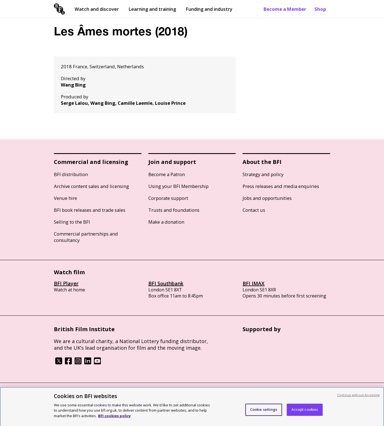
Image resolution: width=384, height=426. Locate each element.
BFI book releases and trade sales (89, 210)
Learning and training (152, 9)
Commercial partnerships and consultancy (86, 237)
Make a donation (166, 222)
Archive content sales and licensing (91, 186)
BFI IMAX (253, 283)
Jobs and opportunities (267, 198)
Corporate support (168, 198)
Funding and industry (209, 9)
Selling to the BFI (72, 222)
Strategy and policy (263, 174)
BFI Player (66, 283)
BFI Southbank (165, 283)
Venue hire (65, 198)
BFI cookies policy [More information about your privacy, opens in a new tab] (114, 417)
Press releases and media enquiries (281, 186)
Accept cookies (304, 411)
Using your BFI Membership (178, 186)
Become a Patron (166, 174)
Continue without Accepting (358, 397)
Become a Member (285, 9)
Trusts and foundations (173, 210)
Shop (320, 9)
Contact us (254, 210)
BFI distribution (71, 174)
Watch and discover (97, 9)
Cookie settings (263, 411)
